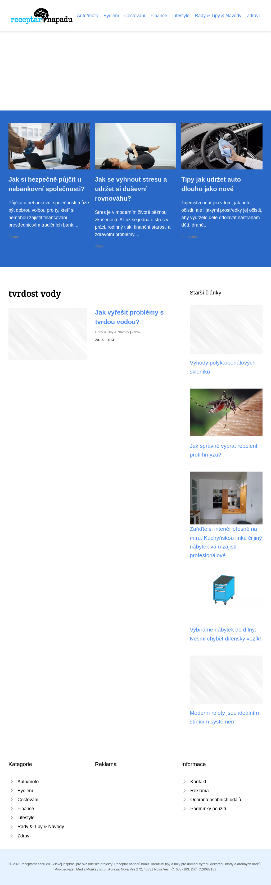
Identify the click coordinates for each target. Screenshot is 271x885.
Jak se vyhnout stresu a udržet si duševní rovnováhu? (131, 189)
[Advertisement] (135, 71)
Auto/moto (87, 15)
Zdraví (253, 15)
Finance (159, 15)
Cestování (134, 15)
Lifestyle (181, 15)
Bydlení (111, 15)
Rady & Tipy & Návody (218, 15)
